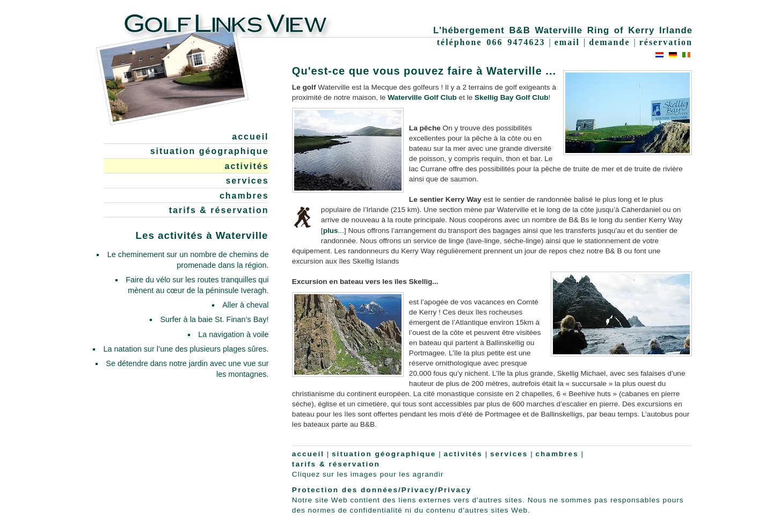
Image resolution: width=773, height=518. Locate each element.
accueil (250, 136)
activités (246, 166)
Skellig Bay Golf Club (511, 97)
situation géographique (209, 151)
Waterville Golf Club (422, 97)
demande (609, 42)
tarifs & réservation (219, 210)
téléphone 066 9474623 (491, 42)
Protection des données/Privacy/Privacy (381, 490)
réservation (665, 42)
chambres (244, 195)
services (246, 180)
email (567, 42)
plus (330, 231)
